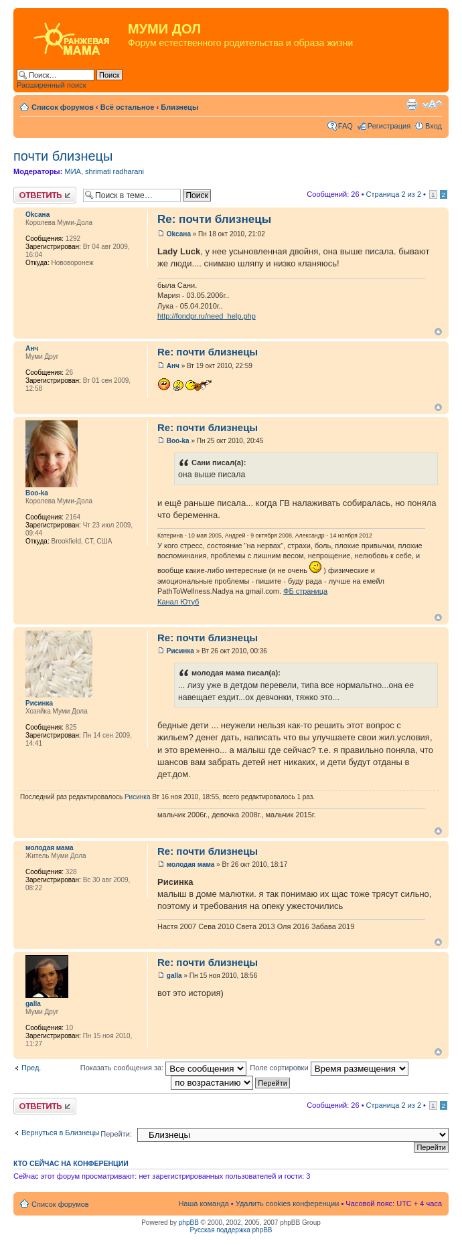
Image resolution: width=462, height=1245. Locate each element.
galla (33, 1003)
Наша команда (203, 1203)
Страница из (393, 194)
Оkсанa (37, 214)
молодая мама (49, 847)
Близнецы (179, 107)
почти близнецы (62, 156)
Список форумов (62, 107)
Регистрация (389, 126)
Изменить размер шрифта (432, 104)
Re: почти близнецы (214, 219)
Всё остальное (127, 107)
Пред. (31, 1068)
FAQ (345, 126)
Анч (31, 348)
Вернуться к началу (438, 331)
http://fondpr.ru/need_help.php (206, 316)
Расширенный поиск (51, 85)
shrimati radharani (114, 171)
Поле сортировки (329, 1068)
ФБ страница (305, 591)
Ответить (44, 195)
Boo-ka (36, 493)
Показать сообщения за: (163, 1068)
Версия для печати (411, 104)
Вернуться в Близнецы (60, 1133)
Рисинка (39, 703)
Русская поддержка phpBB (230, 1230)
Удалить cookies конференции (287, 1203)
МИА (72, 171)
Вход (433, 126)
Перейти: (116, 1134)
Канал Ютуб (178, 602)
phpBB (189, 1222)
